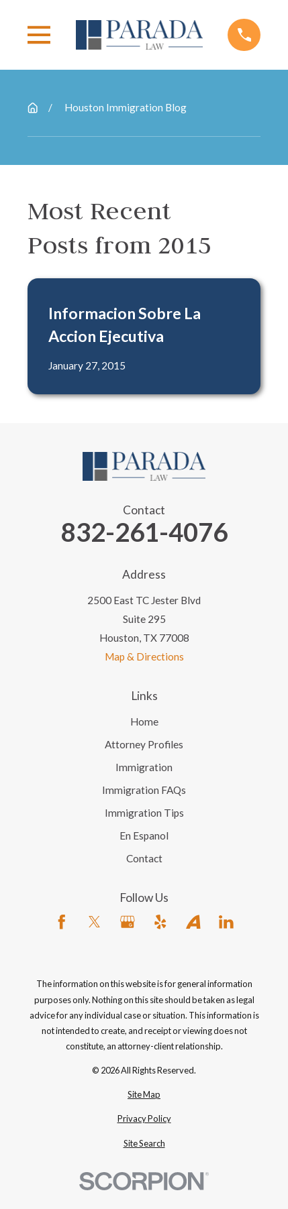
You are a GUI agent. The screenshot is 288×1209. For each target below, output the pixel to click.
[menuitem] (144, 1094)
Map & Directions (144, 656)
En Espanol (144, 835)
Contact (144, 858)
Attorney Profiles (144, 744)
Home (144, 721)
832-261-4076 (144, 532)
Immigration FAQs (144, 790)
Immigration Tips (144, 813)
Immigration (144, 767)
